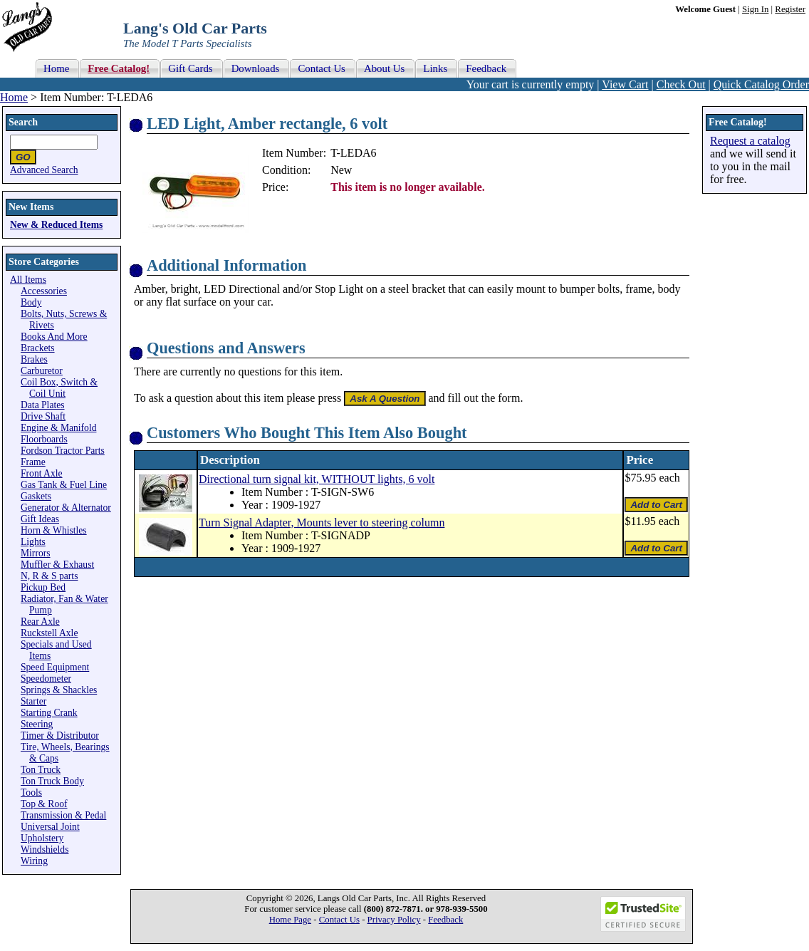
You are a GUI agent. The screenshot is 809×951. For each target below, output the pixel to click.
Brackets (38, 348)
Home (14, 97)
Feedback (445, 920)
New (341, 170)
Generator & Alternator (66, 507)
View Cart (625, 84)
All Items (28, 279)
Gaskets (36, 496)
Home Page (290, 920)
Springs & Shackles (59, 690)
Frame (33, 462)
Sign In (755, 9)
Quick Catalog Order (761, 84)
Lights (33, 541)
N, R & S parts (49, 576)
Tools (31, 792)
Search (23, 122)
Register (790, 9)
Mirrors (36, 553)
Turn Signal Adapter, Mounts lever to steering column (321, 522)
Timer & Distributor (60, 735)
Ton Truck (41, 769)
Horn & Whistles (54, 530)
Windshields (44, 849)
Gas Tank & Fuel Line (64, 484)
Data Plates (43, 405)
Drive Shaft (43, 416)
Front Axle (42, 473)
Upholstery (42, 838)
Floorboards (44, 439)
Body (31, 302)
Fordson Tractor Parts (63, 450)
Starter (33, 701)
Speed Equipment (55, 667)
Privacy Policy (394, 920)
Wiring (34, 861)
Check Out (681, 84)
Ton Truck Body (52, 781)
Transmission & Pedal (63, 815)
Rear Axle (40, 621)
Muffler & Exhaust (57, 564)
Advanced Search (44, 170)
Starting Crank (49, 712)
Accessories (44, 291)
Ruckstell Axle (49, 633)
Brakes (34, 359)
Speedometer (46, 678)
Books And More (54, 336)
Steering (37, 724)
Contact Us (339, 920)
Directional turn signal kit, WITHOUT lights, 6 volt (316, 479)
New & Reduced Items (56, 224)
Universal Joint (50, 826)
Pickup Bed (43, 587)
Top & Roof (44, 804)
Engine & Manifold (58, 427)
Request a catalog (750, 141)
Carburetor (42, 370)
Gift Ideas (40, 519)
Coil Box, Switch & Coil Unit (59, 388)
